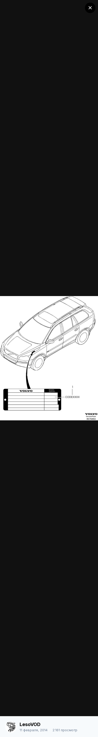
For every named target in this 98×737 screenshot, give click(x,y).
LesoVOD (30, 724)
